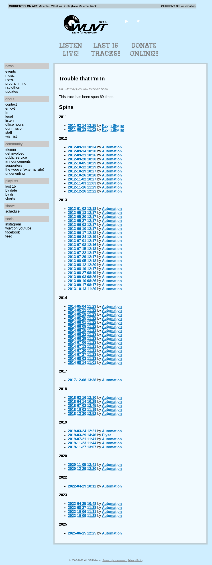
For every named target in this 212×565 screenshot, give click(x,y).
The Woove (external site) (24, 169)
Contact (11, 104)
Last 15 (10, 186)
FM (7, 112)
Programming (15, 83)
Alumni (10, 149)
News (9, 79)
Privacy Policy (135, 560)
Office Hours (14, 124)
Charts (10, 198)
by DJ (9, 194)
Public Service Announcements (18, 159)
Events (10, 71)
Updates (11, 91)
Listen (9, 120)
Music (10, 75)
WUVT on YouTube (18, 228)
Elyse (106, 435)
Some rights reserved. (114, 560)
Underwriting (15, 173)
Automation (112, 147)
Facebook (12, 232)
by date (11, 190)
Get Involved (14, 153)
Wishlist (11, 136)
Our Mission (14, 128)
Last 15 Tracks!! (105, 49)
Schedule (12, 211)
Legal (9, 116)
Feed (8, 236)
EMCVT (10, 108)
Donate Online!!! (144, 49)
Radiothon (12, 87)
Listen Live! (70, 49)
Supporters (13, 165)
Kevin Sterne (113, 125)
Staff (8, 132)
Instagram (13, 224)
